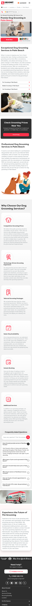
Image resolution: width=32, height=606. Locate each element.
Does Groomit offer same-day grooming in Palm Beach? (15, 484)
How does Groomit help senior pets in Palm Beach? (15, 466)
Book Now (9, 39)
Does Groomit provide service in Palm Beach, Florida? (15, 444)
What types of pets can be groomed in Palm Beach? (15, 460)
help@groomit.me (16, 571)
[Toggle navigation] (29, 2)
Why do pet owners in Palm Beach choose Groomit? (14, 472)
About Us (4, 591)
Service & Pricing (6, 593)
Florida (18, 7)
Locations (12, 7)
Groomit (5, 7)
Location (4, 597)
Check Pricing (16, 134)
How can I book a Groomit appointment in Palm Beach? (14, 478)
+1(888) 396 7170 (16, 576)
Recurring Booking (7, 595)
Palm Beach (26, 7)
